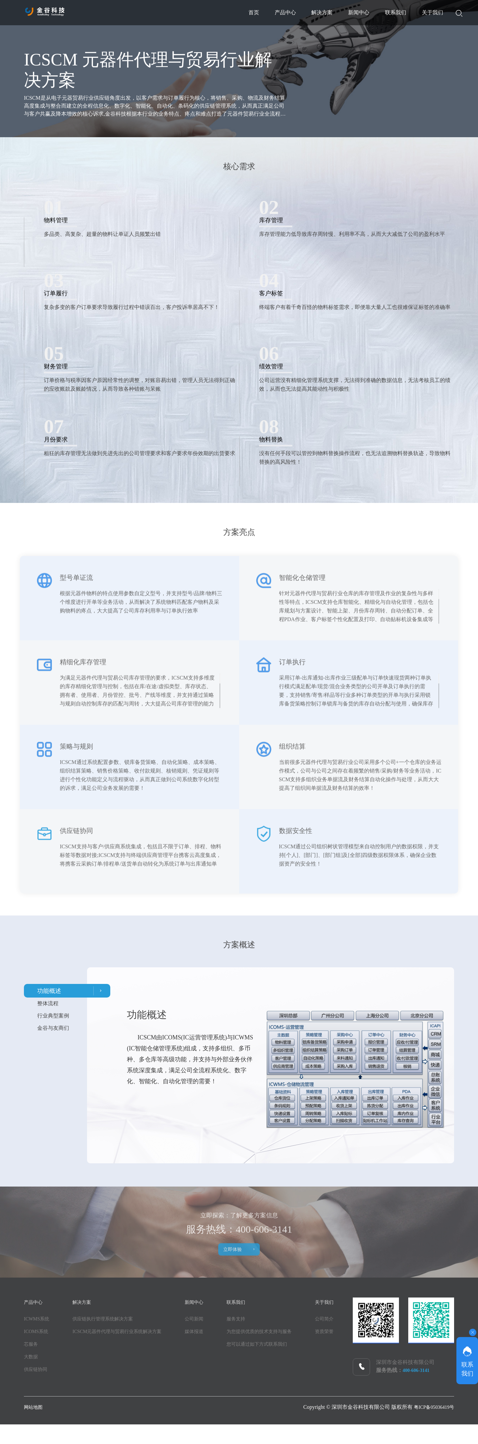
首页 (156, 12)
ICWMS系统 (38, 1321)
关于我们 (423, 12)
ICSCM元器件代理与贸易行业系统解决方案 (126, 1333)
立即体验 (246, 1254)
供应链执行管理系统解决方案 (110, 1321)
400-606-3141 (418, 1372)
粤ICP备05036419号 (431, 1426)
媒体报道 (211, 1333)
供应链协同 (37, 1371)
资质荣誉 (86, 1389)
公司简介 (86, 1376)
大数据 (32, 1359)
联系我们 (369, 12)
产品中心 (205, 12)
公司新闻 (211, 1321)
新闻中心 (314, 12)
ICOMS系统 (37, 1333)
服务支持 (258, 1321)
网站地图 (34, 1426)
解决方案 (260, 12)
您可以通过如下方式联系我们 (282, 1346)
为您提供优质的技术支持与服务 (285, 1333)
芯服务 (32, 1346)
